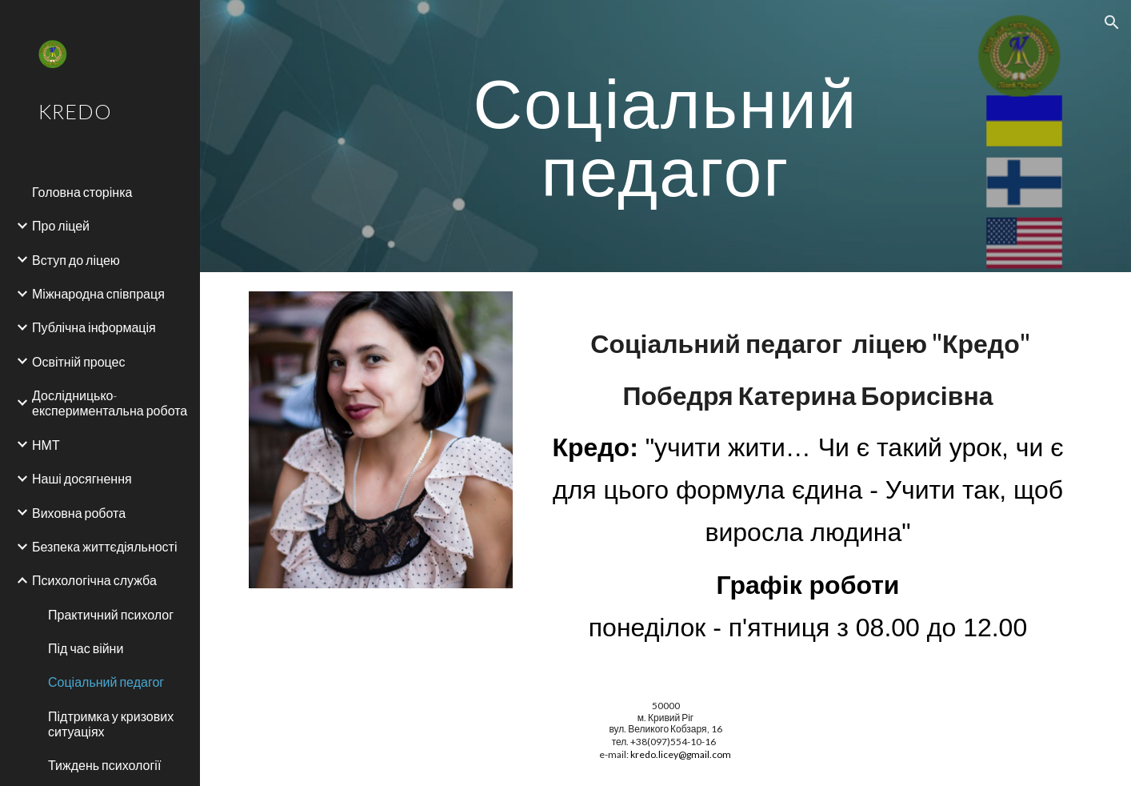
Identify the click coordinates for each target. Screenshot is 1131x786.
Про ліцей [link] (61, 225)
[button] (1112, 22)
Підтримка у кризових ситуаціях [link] (111, 723)
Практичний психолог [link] (111, 614)
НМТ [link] (46, 444)
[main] (665, 136)
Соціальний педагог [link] (106, 681)
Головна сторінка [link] (82, 191)
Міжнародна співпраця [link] (98, 293)
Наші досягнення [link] (82, 478)
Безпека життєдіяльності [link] (105, 546)
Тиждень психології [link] (104, 764)
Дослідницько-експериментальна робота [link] (109, 402)
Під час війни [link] (85, 648)
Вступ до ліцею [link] (76, 259)
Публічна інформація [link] (94, 327)
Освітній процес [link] (79, 361)
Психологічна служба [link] (94, 579)
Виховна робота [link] (79, 512)
